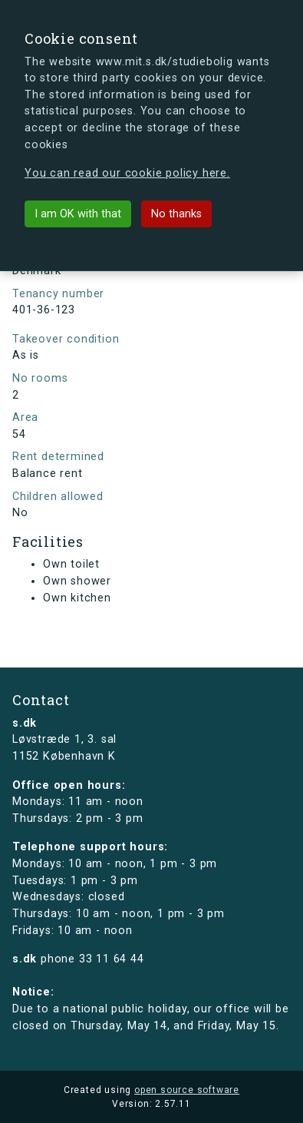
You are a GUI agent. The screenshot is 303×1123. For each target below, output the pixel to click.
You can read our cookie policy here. (127, 173)
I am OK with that (78, 213)
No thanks (176, 213)
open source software (186, 1090)
